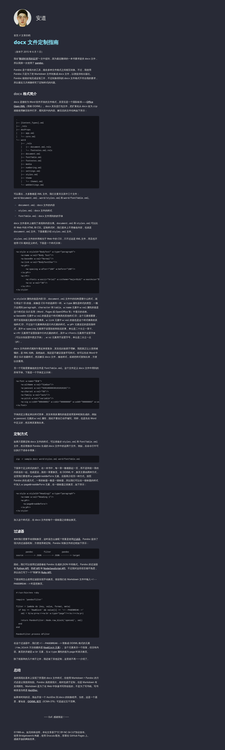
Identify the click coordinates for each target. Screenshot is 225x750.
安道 (41, 17)
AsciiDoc (32, 690)
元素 (51, 647)
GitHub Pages (77, 735)
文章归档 (25, 35)
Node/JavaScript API (54, 568)
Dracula (50, 735)
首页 (16, 35)
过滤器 (76, 539)
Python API (23, 568)
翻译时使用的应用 (28, 58)
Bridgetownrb (26, 735)
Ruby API (46, 572)
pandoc (39, 63)
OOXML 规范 (34, 701)
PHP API (35, 568)
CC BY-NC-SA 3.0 (65, 732)
